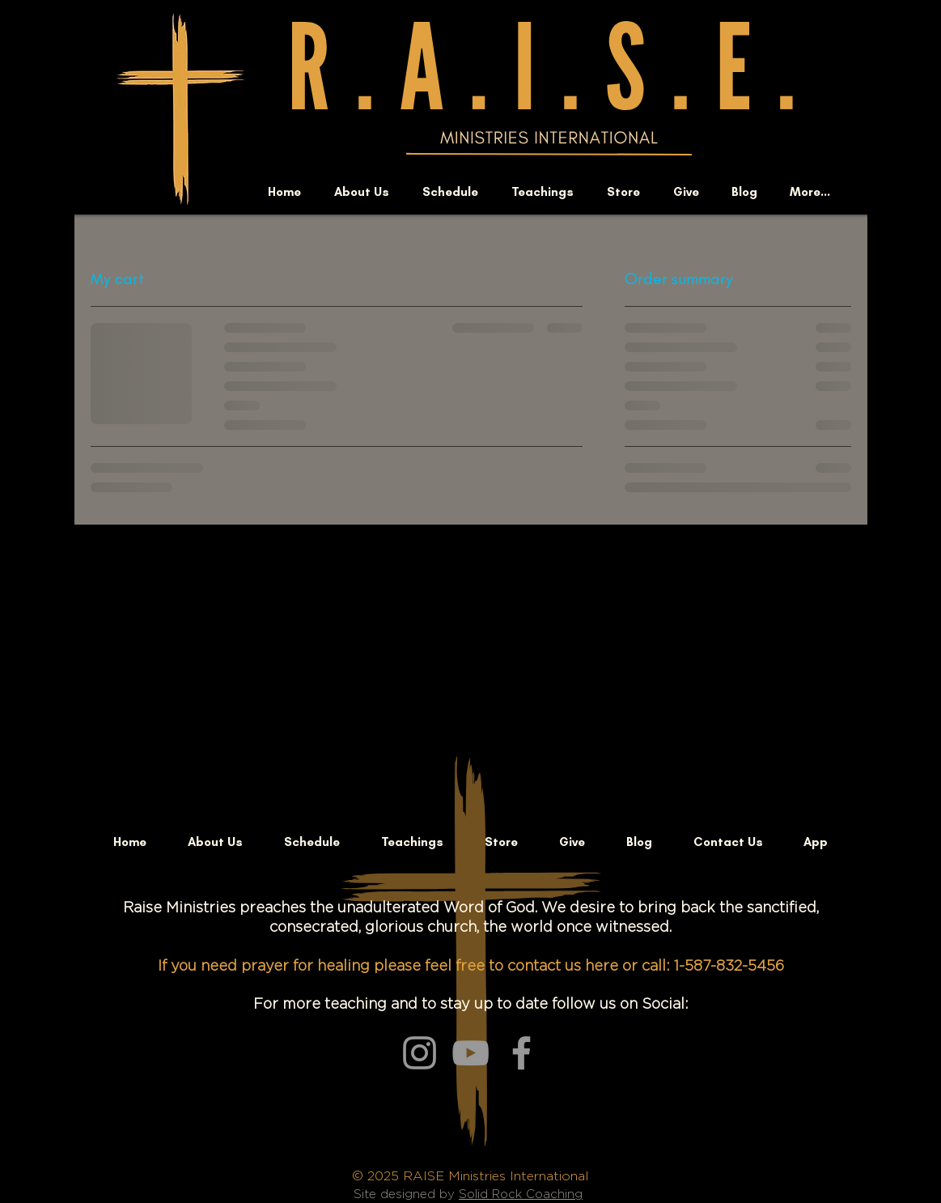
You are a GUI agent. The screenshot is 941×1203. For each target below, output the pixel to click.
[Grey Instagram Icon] (419, 1053)
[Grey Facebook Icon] (521, 1053)
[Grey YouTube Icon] (470, 1053)
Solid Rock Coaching (521, 1194)
